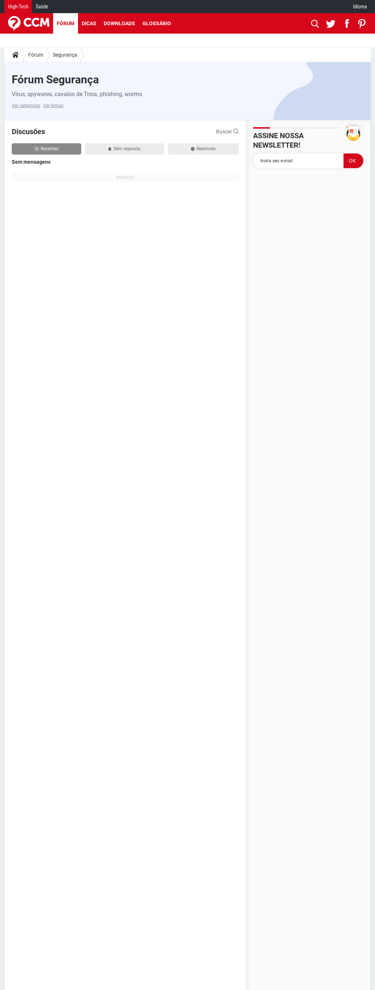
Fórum (65, 23)
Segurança (65, 55)
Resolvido (203, 148)
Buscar (227, 131)
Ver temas (53, 105)
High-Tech (18, 7)
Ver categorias (26, 105)
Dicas (89, 23)
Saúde (42, 7)
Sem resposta (124, 148)
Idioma (360, 7)
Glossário (156, 23)
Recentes (46, 148)
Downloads (119, 23)
